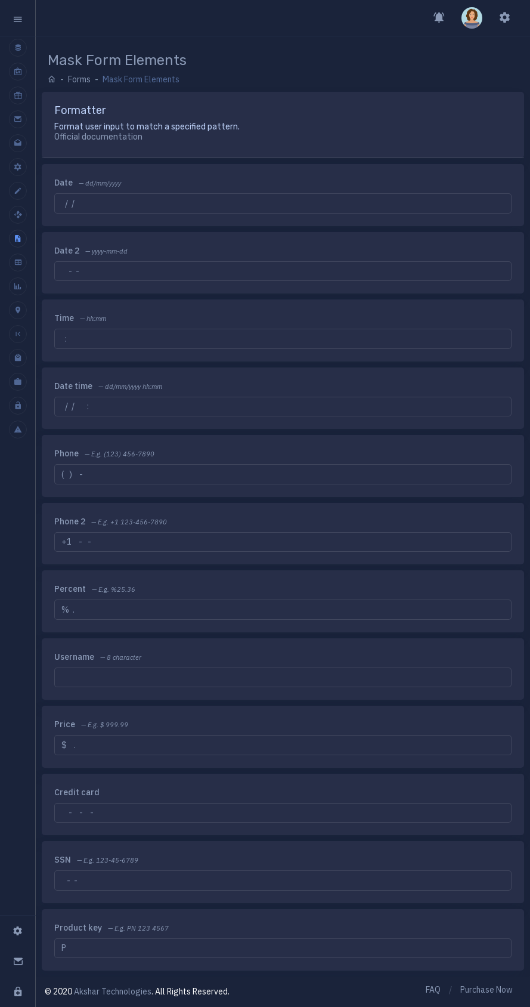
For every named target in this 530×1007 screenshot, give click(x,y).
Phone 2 (69, 521)
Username (74, 656)
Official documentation (98, 137)
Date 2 (66, 250)
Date (63, 182)
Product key (78, 927)
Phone (66, 453)
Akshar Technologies (112, 991)
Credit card (77, 792)
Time (64, 318)
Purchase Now (486, 989)
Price (64, 724)
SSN (62, 859)
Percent (70, 588)
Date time (73, 386)
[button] (17, 18)
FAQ (433, 989)
